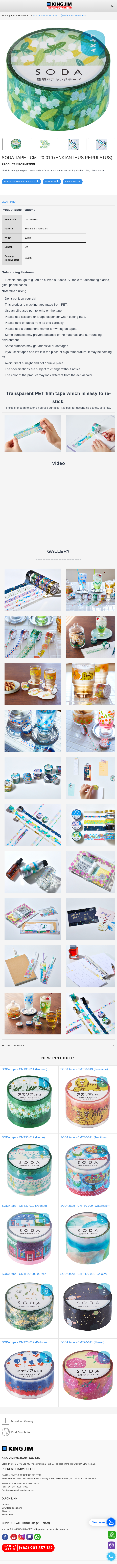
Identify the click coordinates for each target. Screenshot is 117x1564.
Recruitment (7, 1514)
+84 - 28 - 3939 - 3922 (28, 1483)
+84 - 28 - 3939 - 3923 (17, 1486)
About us (6, 1511)
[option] (58, 79)
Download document (12, 1508)
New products (58, 1058)
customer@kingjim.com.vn (21, 1490)
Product (5, 1504)
